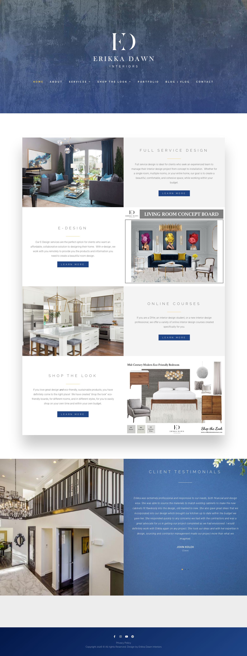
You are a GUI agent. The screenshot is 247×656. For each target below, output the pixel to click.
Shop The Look (114, 81)
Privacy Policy (123, 642)
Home (38, 82)
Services (80, 81)
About (56, 82)
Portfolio (148, 82)
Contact (205, 82)
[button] (182, 569)
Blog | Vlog (178, 82)
